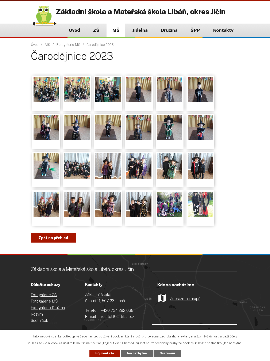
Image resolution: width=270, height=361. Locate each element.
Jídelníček (39, 320)
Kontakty (223, 30)
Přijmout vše (104, 353)
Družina (169, 30)
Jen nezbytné (137, 353)
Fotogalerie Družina (48, 307)
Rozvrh (37, 314)
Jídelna (140, 30)
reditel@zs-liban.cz (117, 316)
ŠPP (195, 30)
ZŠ (96, 30)
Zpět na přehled (53, 238)
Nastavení (167, 353)
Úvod (74, 30)
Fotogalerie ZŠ (44, 295)
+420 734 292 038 (117, 310)
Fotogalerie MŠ (68, 45)
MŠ (116, 30)
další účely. (230, 336)
